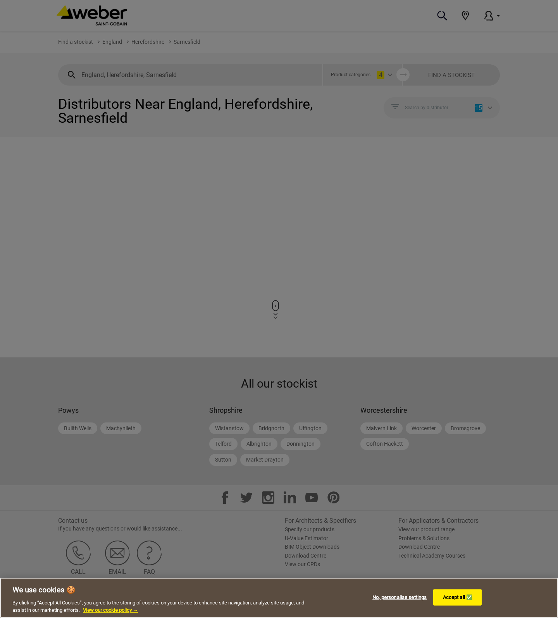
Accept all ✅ (458, 597)
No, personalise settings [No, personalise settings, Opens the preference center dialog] (399, 597)
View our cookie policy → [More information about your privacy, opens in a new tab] (110, 610)
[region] (279, 598)
